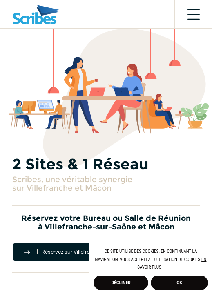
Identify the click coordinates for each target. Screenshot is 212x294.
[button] (163, 268)
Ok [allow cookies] (179, 282)
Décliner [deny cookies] (121, 282)
